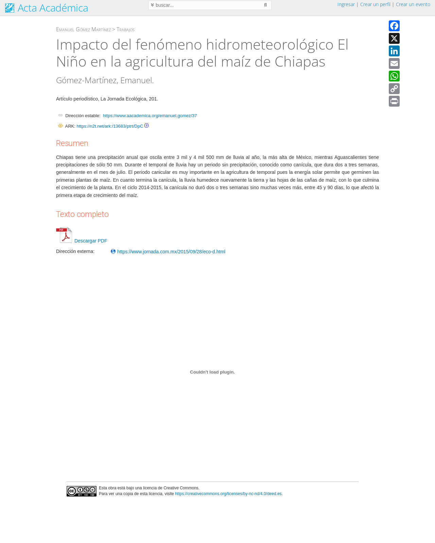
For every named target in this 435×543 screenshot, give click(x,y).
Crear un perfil (375, 4)
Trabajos (126, 29)
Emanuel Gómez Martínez (83, 29)
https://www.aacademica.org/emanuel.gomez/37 (150, 115)
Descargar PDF (81, 240)
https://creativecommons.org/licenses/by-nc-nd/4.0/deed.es (228, 493)
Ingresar (346, 4)
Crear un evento (413, 4)
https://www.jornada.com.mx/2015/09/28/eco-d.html (167, 251)
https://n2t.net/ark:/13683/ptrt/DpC (109, 126)
